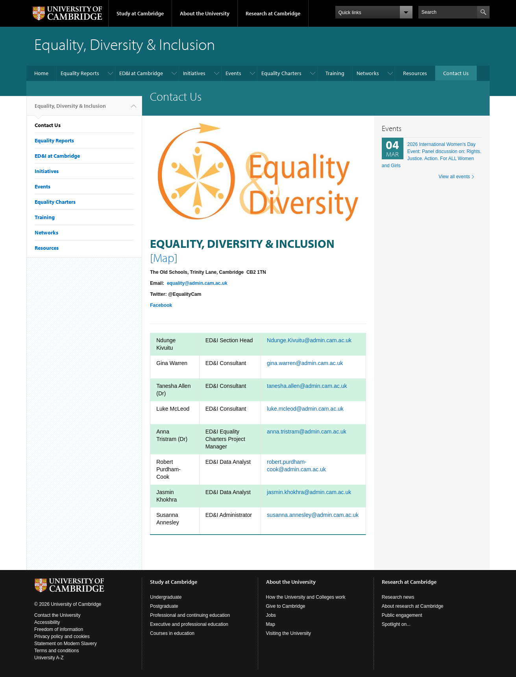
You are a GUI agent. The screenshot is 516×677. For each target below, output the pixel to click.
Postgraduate (164, 606)
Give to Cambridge (285, 606)
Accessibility (47, 622)
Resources (415, 73)
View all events (454, 176)
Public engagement (402, 615)
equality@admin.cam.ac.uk (197, 283)
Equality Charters (281, 73)
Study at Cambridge (140, 13)
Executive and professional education (189, 624)
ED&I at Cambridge (141, 73)
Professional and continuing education (190, 615)
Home (41, 73)
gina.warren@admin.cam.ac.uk (305, 363)
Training (335, 73)
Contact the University (57, 615)
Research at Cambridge (273, 13)
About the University (204, 13)
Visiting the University (288, 633)
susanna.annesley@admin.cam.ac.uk (313, 515)
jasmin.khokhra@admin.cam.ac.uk (309, 492)
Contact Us (456, 73)
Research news (398, 597)
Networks (368, 73)
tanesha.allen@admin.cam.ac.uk (307, 386)
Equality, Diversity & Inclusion (70, 109)
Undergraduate (165, 597)
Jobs (271, 615)
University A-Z (49, 657)
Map (163, 257)
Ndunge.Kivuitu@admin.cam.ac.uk (309, 340)
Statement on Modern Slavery (65, 643)
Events (233, 73)
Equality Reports (80, 73)
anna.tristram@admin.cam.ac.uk (306, 431)
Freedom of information (58, 629)
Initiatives (194, 73)
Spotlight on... (396, 624)
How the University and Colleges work (306, 597)
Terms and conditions (56, 650)
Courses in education (172, 633)
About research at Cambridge (413, 606)
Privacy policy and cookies (62, 636)
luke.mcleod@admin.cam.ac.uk (305, 409)
